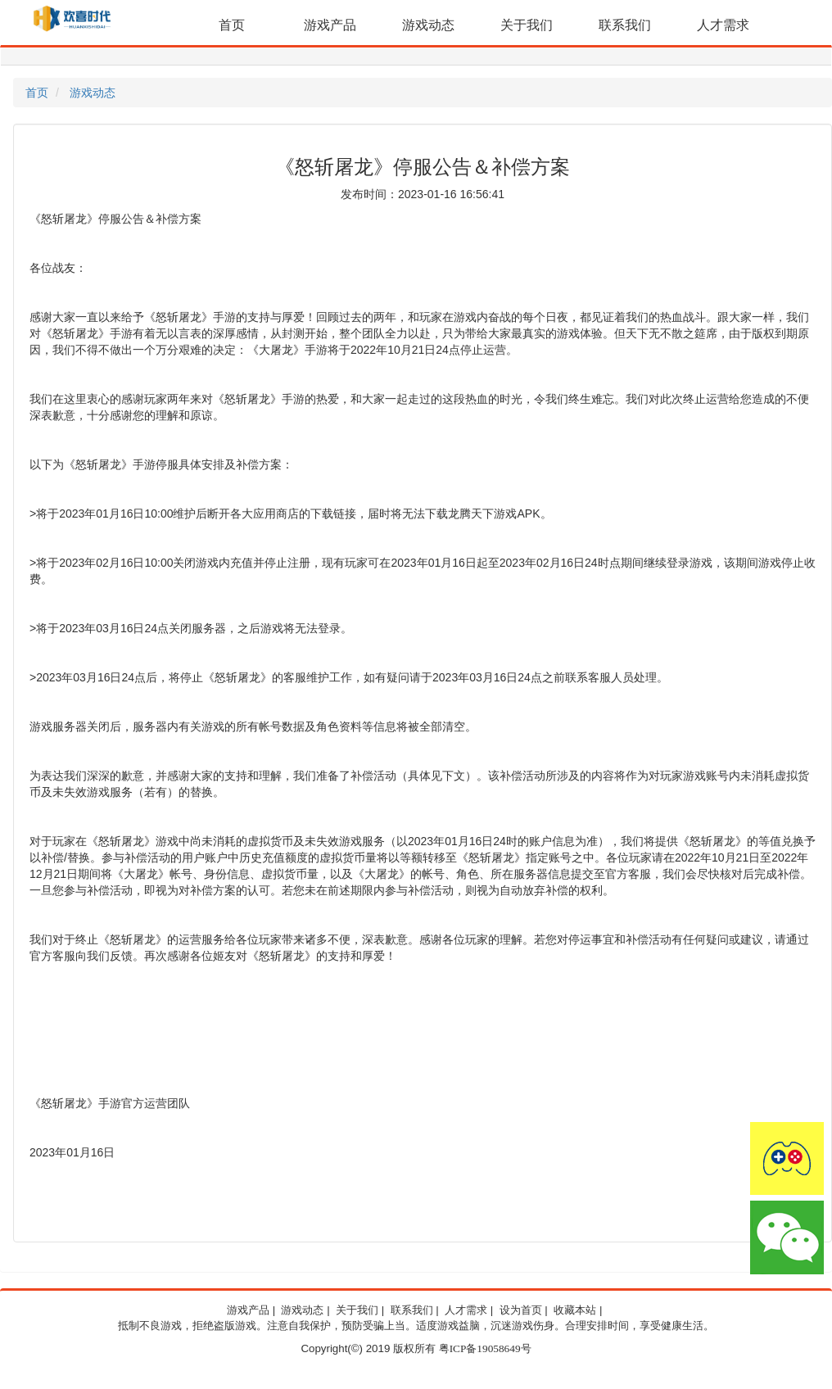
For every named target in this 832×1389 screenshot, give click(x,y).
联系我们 (625, 25)
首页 (232, 25)
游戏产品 (330, 25)
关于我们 (526, 25)
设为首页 (521, 1310)
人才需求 (723, 25)
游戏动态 (428, 25)
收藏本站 (575, 1310)
